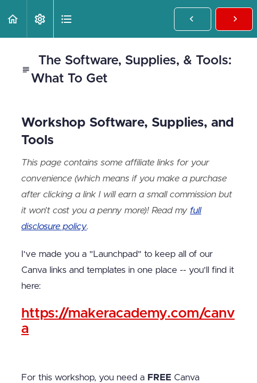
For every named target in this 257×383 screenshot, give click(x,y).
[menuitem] (40, 19)
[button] (13, 19)
